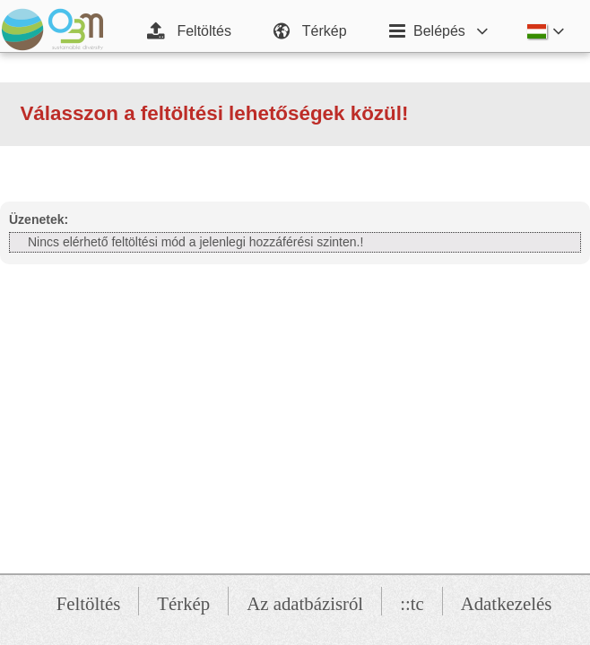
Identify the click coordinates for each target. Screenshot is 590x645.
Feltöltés (88, 603)
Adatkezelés (506, 603)
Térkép (183, 603)
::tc (412, 603)
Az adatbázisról (305, 603)
